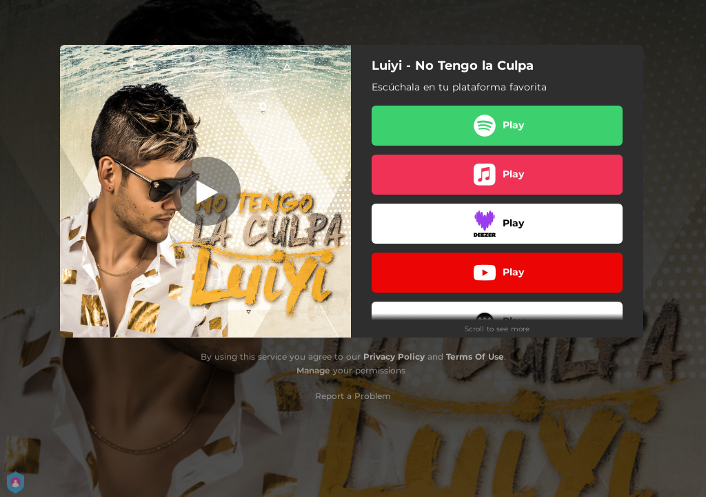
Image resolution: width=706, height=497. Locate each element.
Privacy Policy (394, 356)
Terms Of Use (475, 356)
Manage (313, 370)
